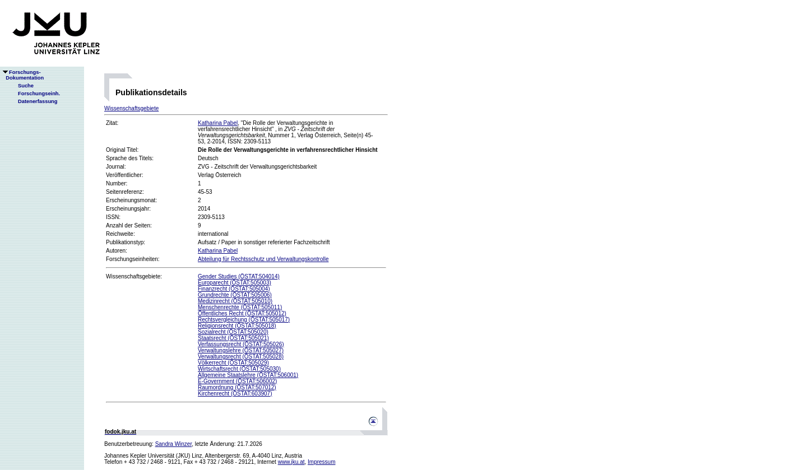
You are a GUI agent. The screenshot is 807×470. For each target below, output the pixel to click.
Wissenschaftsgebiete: (134, 276)
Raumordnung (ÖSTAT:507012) (237, 387)
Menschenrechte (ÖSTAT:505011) (240, 307)
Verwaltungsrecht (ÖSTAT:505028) (241, 356)
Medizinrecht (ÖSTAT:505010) (235, 301)
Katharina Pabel (218, 123)
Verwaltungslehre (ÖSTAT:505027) (241, 350)
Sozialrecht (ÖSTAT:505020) (233, 332)
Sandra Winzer (173, 444)
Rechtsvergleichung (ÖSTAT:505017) (244, 320)
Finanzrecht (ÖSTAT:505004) (234, 289)
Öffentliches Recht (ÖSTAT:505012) (242, 313)
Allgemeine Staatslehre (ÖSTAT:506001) (248, 375)
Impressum (321, 462)
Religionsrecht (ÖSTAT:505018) (237, 326)
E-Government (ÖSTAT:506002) (237, 381)
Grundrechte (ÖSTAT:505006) (235, 295)
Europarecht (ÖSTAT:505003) (234, 283)
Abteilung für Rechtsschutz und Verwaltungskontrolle (263, 259)
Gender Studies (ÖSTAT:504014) (239, 276)
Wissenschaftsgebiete (131, 108)
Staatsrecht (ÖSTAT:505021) (233, 338)
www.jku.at (291, 462)
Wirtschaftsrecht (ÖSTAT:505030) (239, 369)
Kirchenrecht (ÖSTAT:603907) (235, 393)
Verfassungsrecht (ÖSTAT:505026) (241, 344)
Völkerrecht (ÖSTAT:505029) (233, 363)
